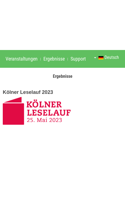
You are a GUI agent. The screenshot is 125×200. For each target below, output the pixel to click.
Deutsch (106, 57)
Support (78, 59)
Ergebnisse (54, 59)
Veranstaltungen (22, 59)
